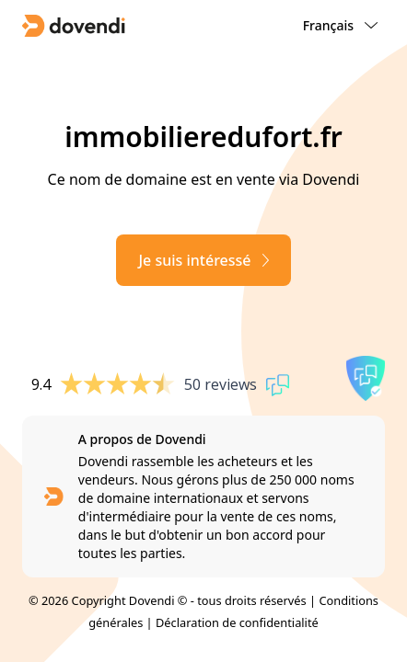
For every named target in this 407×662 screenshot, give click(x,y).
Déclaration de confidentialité (237, 622)
